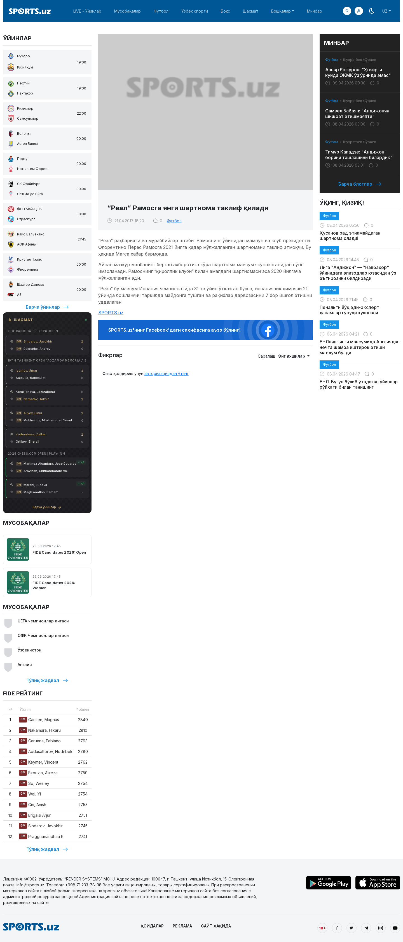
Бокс (225, 11)
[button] (359, 11)
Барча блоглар (359, 184)
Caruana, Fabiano (40, 741)
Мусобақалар (127, 11)
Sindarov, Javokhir (41, 826)
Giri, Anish (32, 805)
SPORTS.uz (110, 312)
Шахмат (250, 11)
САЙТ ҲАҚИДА (216, 926)
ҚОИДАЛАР (152, 926)
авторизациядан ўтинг (166, 373)
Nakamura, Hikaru (40, 730)
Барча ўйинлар (47, 307)
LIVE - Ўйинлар (87, 11)
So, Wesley (34, 783)
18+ (322, 928)
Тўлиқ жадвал (47, 680)
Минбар (314, 11)
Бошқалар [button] (281, 11)
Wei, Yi (30, 794)
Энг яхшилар (292, 356)
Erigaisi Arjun (35, 815)
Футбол (161, 11)
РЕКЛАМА (182, 926)
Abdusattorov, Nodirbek (45, 751)
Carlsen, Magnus (39, 720)
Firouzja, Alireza (38, 773)
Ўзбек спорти (194, 11)
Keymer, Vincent (38, 762)
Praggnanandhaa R (41, 836)
